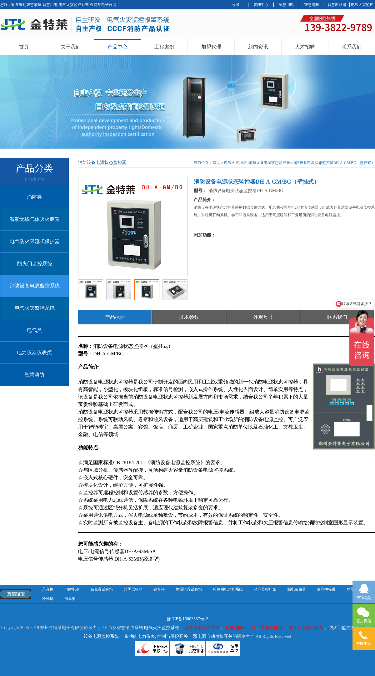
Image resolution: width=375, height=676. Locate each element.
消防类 (34, 197)
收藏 (235, 5)
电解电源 (71, 589)
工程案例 (164, 46)
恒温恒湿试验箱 (189, 589)
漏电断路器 (296, 589)
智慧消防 (311, 5)
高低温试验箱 (101, 589)
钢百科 (159, 589)
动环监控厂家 (265, 589)
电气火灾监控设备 (305, 627)
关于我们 (71, 46)
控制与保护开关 (172, 636)
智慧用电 (286, 5)
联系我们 (352, 46)
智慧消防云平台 (240, 627)
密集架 (70, 599)
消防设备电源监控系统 (35, 285)
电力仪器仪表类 (34, 352)
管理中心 (260, 5)
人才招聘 (305, 46)
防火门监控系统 (34, 263)
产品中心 (118, 46)
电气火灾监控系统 (35, 308)
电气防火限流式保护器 (35, 241)
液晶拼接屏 (326, 589)
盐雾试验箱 (133, 589)
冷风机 (47, 599)
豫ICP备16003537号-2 (187, 619)
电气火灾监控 (362, 5)
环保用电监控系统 (228, 589)
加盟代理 (211, 46)
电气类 (34, 330)
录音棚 (47, 589)
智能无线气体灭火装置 (35, 219)
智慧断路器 (337, 5)
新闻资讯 (258, 46)
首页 (24, 46)
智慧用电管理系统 (201, 627)
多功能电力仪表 (139, 636)
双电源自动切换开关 (212, 636)
